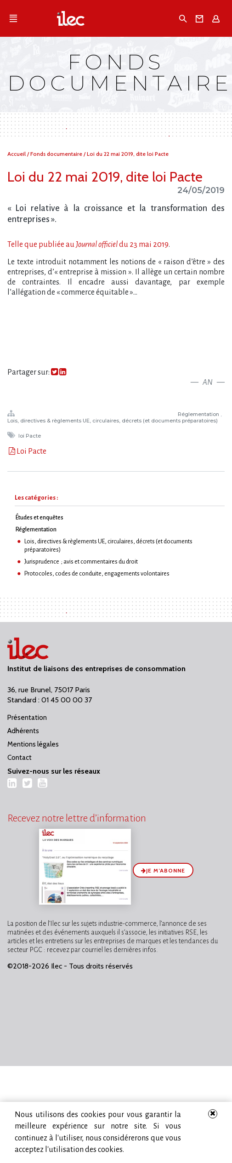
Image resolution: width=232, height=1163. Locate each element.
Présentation (27, 717)
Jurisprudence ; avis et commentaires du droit (81, 561)
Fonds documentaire (57, 153)
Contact (19, 757)
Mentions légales (33, 744)
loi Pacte (30, 436)
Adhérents (23, 731)
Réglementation (199, 414)
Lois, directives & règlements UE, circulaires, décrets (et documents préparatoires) (113, 420)
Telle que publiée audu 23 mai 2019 (88, 244)
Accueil (17, 153)
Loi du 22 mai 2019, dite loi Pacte (128, 153)
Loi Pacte (30, 451)
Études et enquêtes (39, 517)
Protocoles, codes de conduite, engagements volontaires (97, 573)
